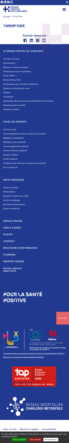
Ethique (6, 92)
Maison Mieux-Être (12, 80)
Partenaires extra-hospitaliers (17, 71)
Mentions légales (29, 429)
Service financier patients (15, 150)
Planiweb (9, 254)
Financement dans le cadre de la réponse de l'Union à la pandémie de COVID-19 (33, 353)
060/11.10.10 (9, 271)
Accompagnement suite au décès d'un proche (24, 134)
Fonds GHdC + (9, 75)
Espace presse (12, 221)
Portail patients (10, 159)
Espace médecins (11, 208)
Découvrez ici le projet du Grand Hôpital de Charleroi (23, 357)
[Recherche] (67, 2)
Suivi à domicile (10, 167)
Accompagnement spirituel (15, 146)
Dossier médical (10, 155)
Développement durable (14, 105)
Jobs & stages (12, 227)
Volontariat (8, 97)
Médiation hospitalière (13, 138)
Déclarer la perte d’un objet (16, 196)
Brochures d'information (14, 204)
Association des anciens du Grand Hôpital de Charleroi (28, 101)
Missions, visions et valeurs (15, 67)
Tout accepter (19, 439)
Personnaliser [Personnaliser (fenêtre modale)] (51, 439)
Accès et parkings (11, 200)
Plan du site (10, 429)
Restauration (9, 192)
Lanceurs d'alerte (11, 109)
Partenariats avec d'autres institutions (20, 84)
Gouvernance (9, 63)
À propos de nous (11, 59)
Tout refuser (35, 439)
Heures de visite (10, 187)
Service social (9, 129)
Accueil (6, 16)
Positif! (8, 234)
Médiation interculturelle (14, 142)
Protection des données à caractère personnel (24, 163)
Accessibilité (49, 429)
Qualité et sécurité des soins (16, 88)
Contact (9, 241)
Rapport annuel (13, 261)
